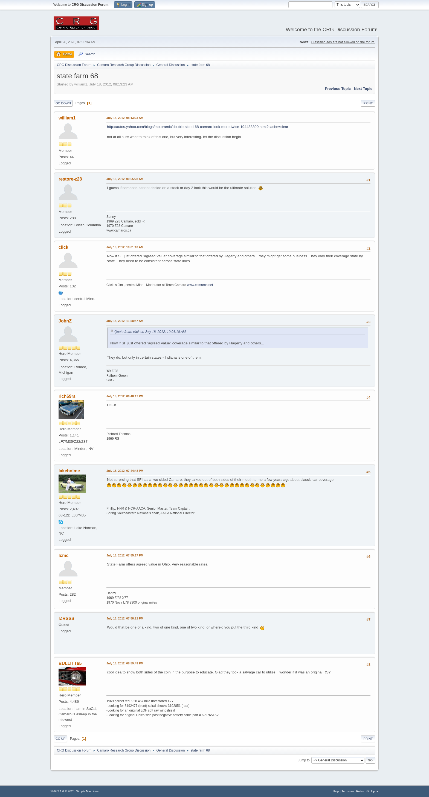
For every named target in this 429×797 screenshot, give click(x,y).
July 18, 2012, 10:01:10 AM (124, 247)
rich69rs (67, 396)
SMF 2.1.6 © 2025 (62, 791)
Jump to (304, 760)
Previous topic (338, 89)
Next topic (363, 89)
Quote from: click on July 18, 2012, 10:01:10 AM (150, 332)
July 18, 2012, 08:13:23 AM (124, 117)
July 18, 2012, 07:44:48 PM (124, 470)
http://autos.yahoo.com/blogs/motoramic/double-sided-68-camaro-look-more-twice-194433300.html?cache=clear (197, 127)
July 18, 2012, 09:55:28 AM (124, 179)
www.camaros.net (200, 285)
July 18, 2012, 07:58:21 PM (124, 618)
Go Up (60, 738)
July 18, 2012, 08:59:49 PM (124, 663)
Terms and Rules (353, 791)
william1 (67, 118)
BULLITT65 (70, 663)
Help (336, 791)
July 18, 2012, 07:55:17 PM (124, 555)
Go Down (63, 103)
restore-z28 (70, 179)
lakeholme (69, 471)
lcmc (63, 555)
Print (368, 103)
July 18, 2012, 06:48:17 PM (124, 396)
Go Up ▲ (372, 791)
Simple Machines (87, 791)
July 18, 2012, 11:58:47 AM (124, 320)
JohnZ (65, 321)
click (63, 247)
